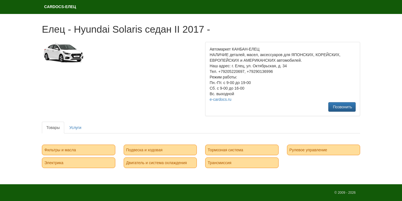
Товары (53, 127)
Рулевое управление (308, 150)
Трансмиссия (219, 163)
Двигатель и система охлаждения (156, 163)
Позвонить (342, 107)
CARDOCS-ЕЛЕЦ (60, 6)
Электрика (53, 163)
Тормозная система (225, 150)
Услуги (75, 127)
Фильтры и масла (60, 150)
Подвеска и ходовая (144, 150)
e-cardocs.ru (220, 99)
